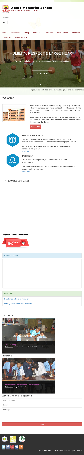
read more (26, 151)
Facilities (36, 33)
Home (4, 33)
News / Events (62, 33)
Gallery (26, 33)
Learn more (42, 74)
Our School (15, 33)
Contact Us (6, 37)
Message (42, 415)
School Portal (21, 37)
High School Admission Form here (16, 299)
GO (4, 22)
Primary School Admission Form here (18, 304)
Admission (48, 33)
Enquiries (76, 33)
